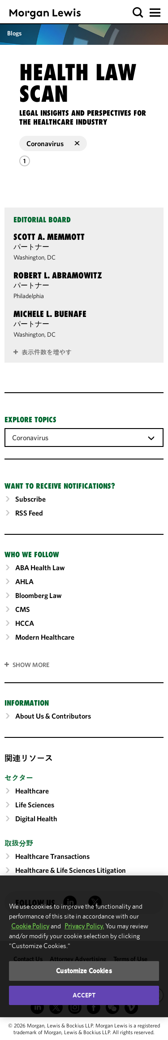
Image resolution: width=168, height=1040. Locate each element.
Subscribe (30, 498)
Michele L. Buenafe (49, 314)
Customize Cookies (84, 970)
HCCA (24, 623)
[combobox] (84, 437)
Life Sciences (34, 804)
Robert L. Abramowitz (57, 275)
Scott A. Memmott (49, 237)
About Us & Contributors (53, 715)
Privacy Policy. (84, 926)
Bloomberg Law (38, 595)
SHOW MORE (31, 665)
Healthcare (32, 790)
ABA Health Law (40, 567)
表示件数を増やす (47, 352)
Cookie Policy (30, 926)
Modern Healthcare (44, 637)
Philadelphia (28, 296)
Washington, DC (34, 257)
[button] (138, 12)
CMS (22, 609)
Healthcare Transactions (52, 856)
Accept (84, 995)
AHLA (24, 581)
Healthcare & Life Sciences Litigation (70, 870)
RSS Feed (29, 512)
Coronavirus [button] (53, 143)
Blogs (14, 33)
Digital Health (36, 818)
